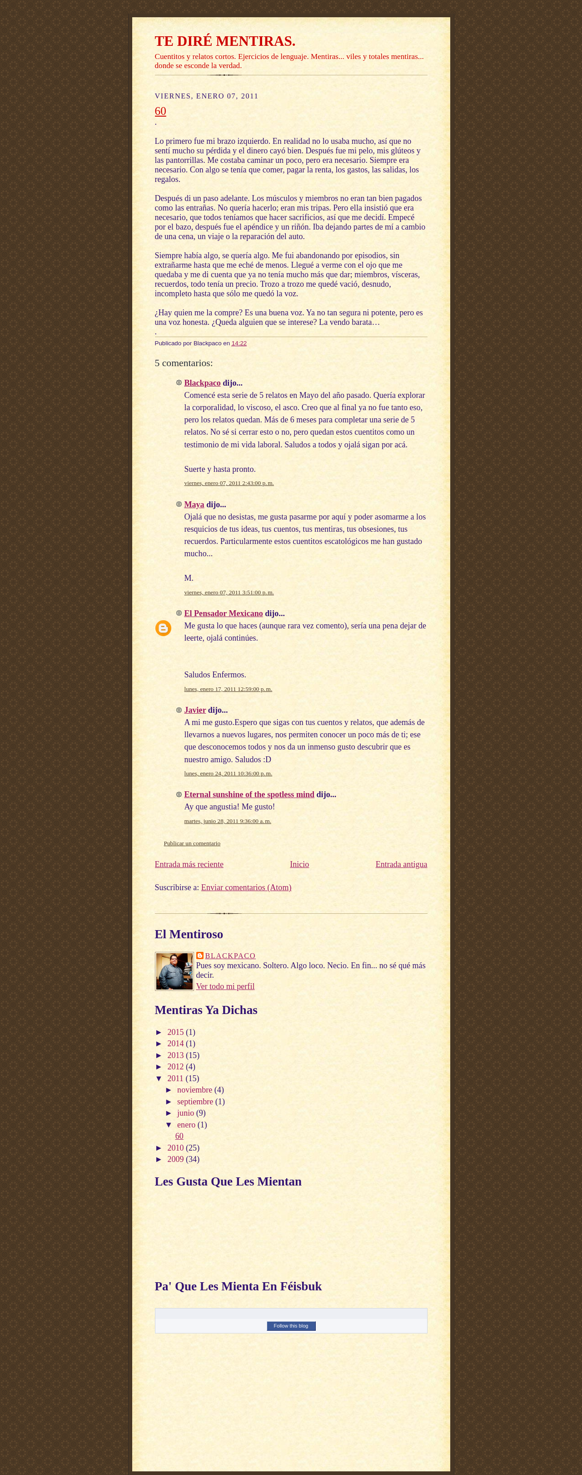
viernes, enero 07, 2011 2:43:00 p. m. (229, 483)
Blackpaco (202, 382)
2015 (176, 1032)
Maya (194, 504)
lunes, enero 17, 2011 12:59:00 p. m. (228, 689)
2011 (176, 1078)
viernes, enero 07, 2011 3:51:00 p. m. (229, 592)
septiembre (196, 1101)
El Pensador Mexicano (223, 613)
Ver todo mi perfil (225, 986)
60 (160, 110)
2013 (176, 1055)
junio (186, 1112)
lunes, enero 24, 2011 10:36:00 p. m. (228, 773)
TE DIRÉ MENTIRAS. (225, 41)
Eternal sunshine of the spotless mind (249, 794)
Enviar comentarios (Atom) (246, 887)
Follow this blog (291, 1325)
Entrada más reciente (189, 864)
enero (187, 1124)
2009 (176, 1159)
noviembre (195, 1089)
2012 (176, 1066)
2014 (176, 1043)
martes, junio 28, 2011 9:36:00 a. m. (228, 821)
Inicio (299, 864)
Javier (195, 710)
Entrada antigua (402, 864)
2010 (176, 1147)
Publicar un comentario (192, 843)
